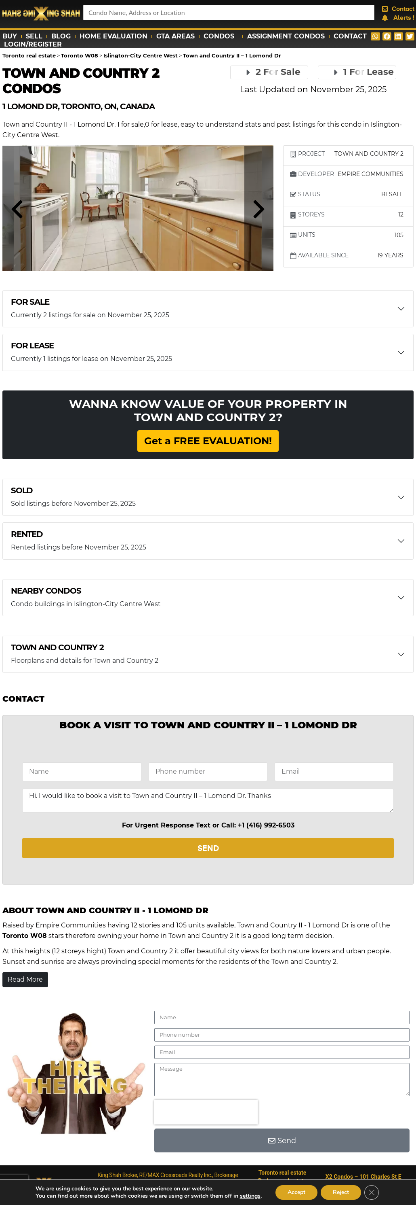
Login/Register (33, 44)
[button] (375, 36)
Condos (221, 36)
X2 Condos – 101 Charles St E (363, 1176)
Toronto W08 (24, 936)
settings (250, 1196)
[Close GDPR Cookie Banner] (371, 1192)
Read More (25, 979)
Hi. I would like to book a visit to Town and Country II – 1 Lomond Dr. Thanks (208, 801)
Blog (61, 36)
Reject (341, 1192)
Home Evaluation (113, 36)
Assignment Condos (286, 36)
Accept (296, 1192)
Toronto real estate (282, 1172)
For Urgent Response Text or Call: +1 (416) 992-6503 (208, 825)
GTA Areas (175, 36)
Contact (350, 36)
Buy (9, 36)
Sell (34, 36)
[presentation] (206, 1112)
